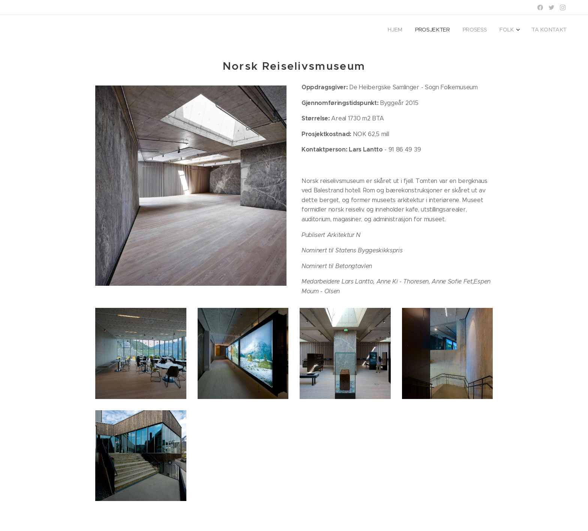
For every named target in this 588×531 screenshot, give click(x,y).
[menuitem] (510, 30)
